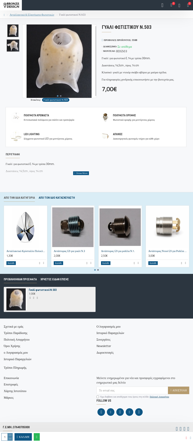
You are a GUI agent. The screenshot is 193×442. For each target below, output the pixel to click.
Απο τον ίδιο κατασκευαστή (57, 206)
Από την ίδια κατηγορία (19, 206)
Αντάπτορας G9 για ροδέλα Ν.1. (118, 259)
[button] (57, 96)
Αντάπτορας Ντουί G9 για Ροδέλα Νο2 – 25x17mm (168, 259)
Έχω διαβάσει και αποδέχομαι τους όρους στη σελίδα (133, 396)
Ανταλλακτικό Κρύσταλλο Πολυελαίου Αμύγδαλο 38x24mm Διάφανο (26, 259)
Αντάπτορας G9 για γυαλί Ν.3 (69, 259)
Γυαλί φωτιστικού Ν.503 (56, 100)
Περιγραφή (13, 154)
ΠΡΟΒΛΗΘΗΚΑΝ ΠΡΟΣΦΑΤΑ (20, 288)
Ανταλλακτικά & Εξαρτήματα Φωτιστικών (32, 15)
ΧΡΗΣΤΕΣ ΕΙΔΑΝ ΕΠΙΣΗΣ (55, 288)
